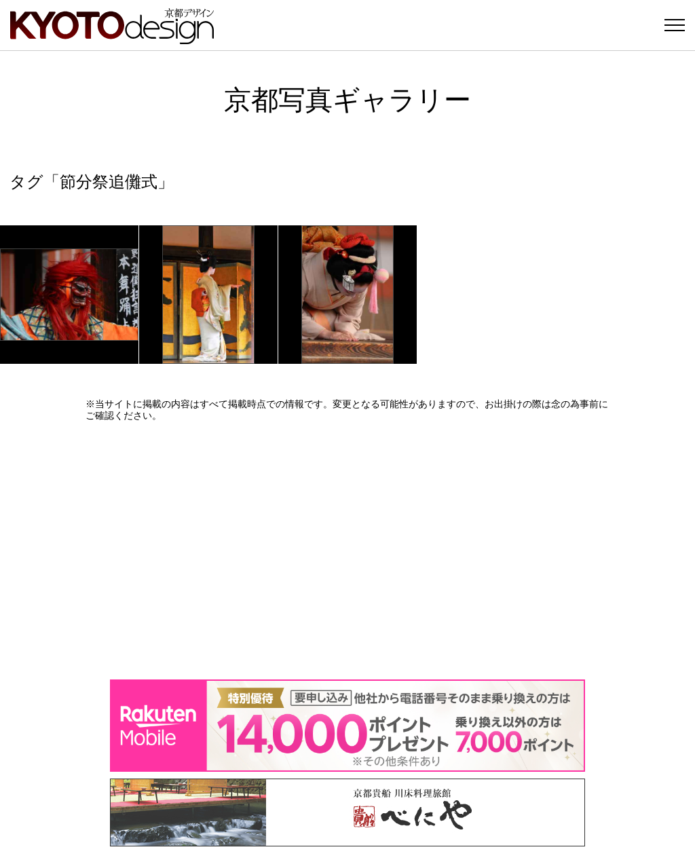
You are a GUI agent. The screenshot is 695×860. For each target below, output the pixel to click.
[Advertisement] (347, 550)
